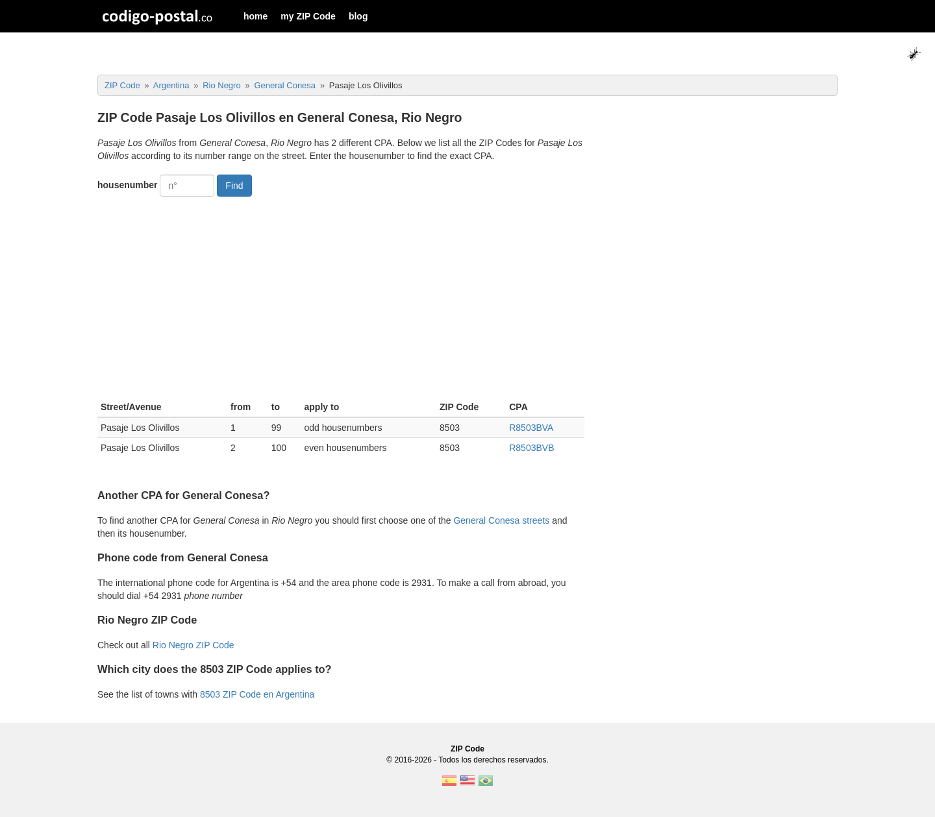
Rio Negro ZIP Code (193, 645)
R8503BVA (531, 427)
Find (234, 185)
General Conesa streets (501, 520)
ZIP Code (467, 748)
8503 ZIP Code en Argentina (257, 694)
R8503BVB (531, 448)
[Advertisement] (340, 297)
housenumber (127, 185)
